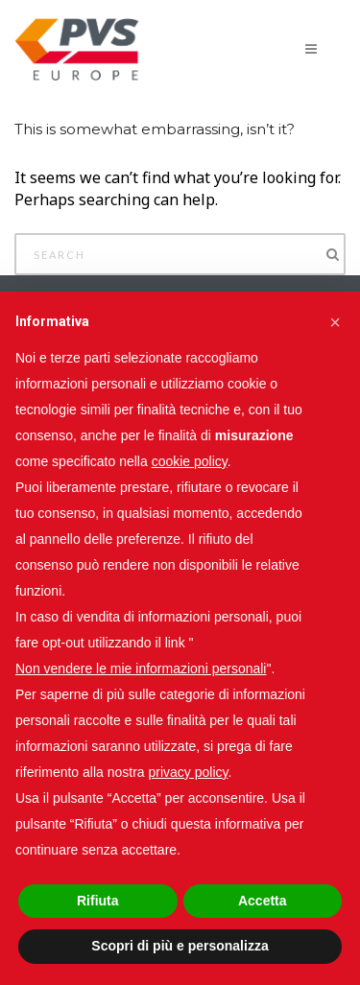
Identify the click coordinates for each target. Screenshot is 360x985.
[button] (335, 322)
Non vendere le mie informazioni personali (140, 668)
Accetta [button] (262, 900)
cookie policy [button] (190, 461)
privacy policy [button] (188, 772)
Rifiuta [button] (98, 900)
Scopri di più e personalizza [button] (179, 945)
